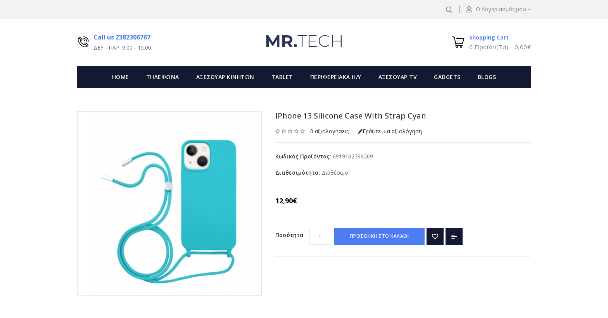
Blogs (487, 77)
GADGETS (447, 77)
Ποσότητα (289, 235)
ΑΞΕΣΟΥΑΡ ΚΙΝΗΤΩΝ (225, 77)
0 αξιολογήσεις (329, 131)
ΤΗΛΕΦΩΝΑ (162, 77)
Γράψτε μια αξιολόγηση (390, 131)
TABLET (282, 77)
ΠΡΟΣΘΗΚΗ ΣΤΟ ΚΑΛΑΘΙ (379, 236)
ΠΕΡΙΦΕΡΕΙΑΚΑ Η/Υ (335, 77)
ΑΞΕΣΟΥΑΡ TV (397, 77)
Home (120, 77)
